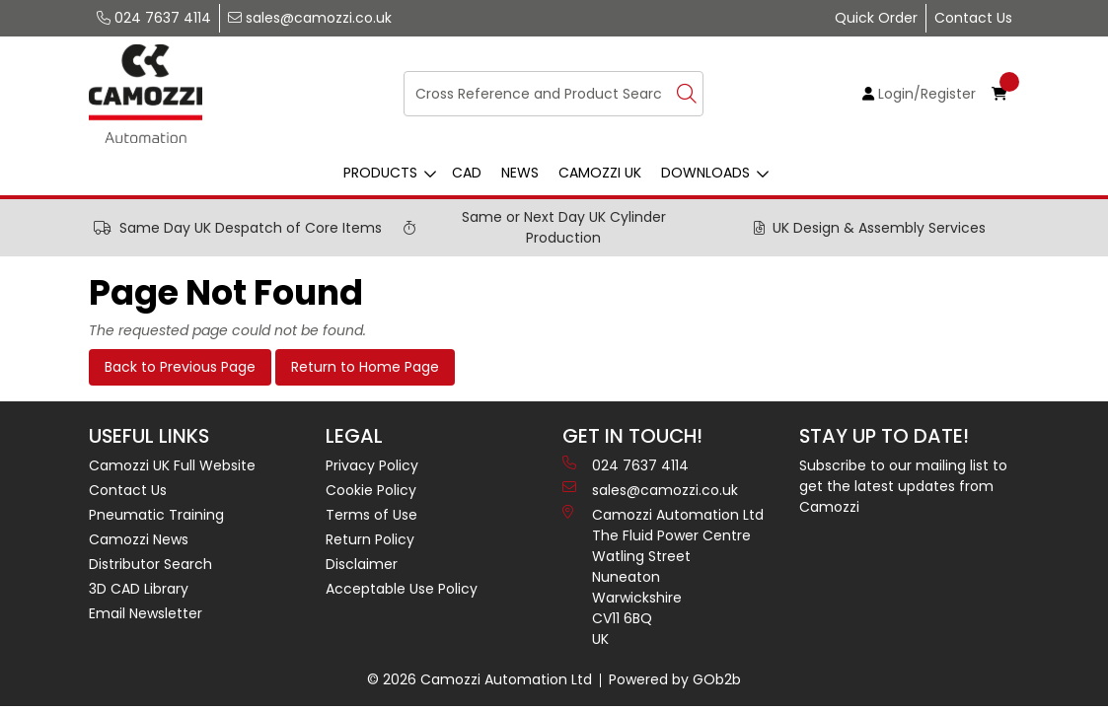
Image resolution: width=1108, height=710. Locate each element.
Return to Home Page (365, 367)
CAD (466, 172)
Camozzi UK (599, 172)
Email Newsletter (145, 613)
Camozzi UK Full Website (172, 465)
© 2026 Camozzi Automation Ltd (479, 679)
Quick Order (876, 18)
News (520, 172)
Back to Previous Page (180, 367)
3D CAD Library (138, 589)
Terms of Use (371, 515)
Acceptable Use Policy (402, 589)
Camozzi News (138, 539)
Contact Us (973, 18)
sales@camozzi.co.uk (310, 18)
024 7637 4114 (154, 18)
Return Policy (370, 539)
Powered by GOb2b (675, 679)
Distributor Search (150, 564)
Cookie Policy (371, 490)
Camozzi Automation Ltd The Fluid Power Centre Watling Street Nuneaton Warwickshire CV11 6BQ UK (663, 577)
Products (380, 172)
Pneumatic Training (156, 515)
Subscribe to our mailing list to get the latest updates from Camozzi (903, 486)
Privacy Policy (372, 465)
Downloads (705, 172)
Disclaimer (362, 564)
